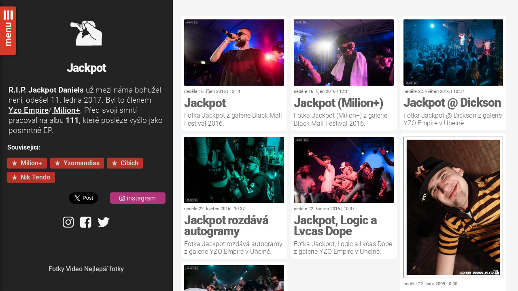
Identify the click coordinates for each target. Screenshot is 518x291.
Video (74, 269)
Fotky (56, 269)
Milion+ (66, 110)
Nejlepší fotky (104, 269)
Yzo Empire (28, 110)
